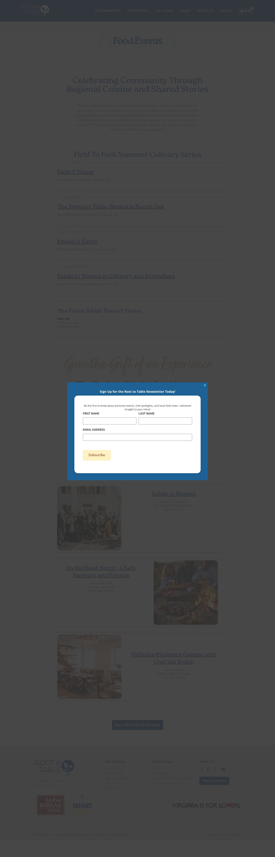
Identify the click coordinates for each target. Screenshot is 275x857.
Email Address (94, 430)
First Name (91, 413)
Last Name (146, 413)
